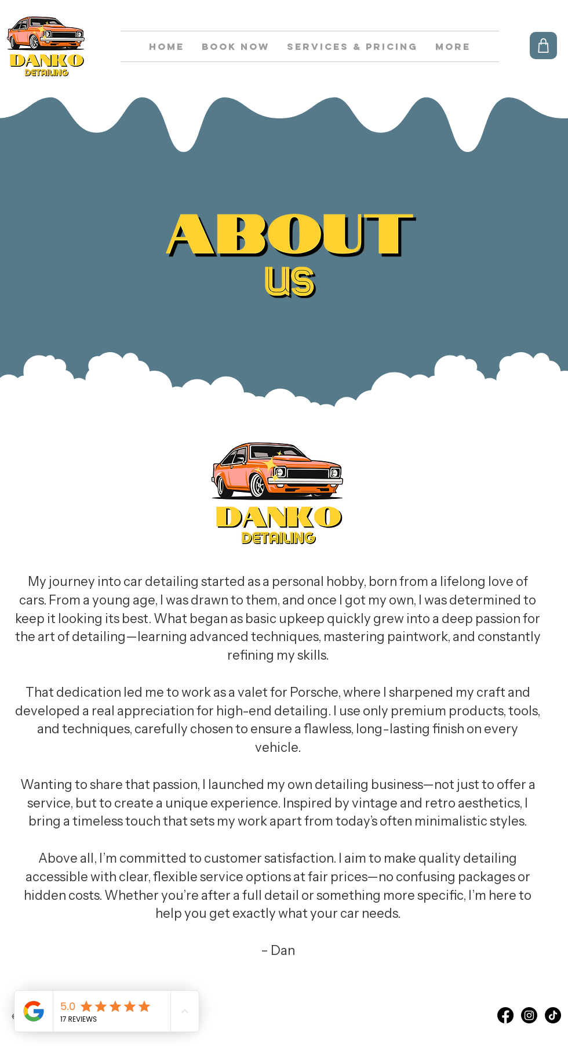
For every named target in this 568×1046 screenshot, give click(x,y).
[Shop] (543, 45)
